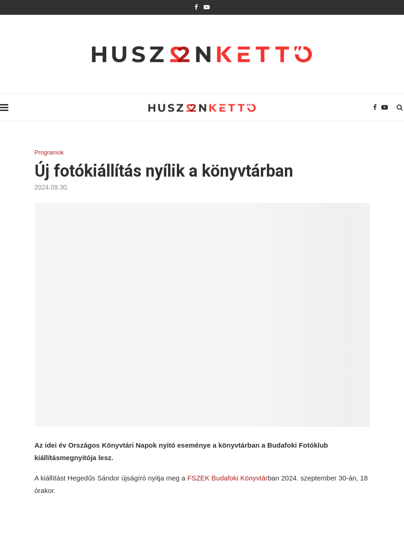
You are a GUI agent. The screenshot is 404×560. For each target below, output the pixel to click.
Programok (49, 152)
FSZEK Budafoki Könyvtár (227, 478)
